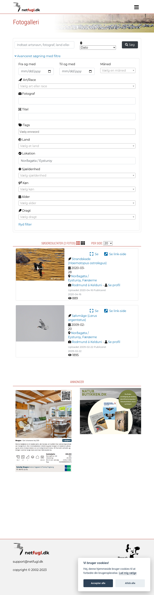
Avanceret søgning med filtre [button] (38, 56)
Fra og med (27, 64)
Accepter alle (98, 583)
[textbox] (117, 70)
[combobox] (118, 70)
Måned (105, 64)
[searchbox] (78, 131)
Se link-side (115, 254)
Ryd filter (25, 224)
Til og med (67, 64)
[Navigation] (136, 7)
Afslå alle (130, 583)
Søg (130, 45)
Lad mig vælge (127, 573)
